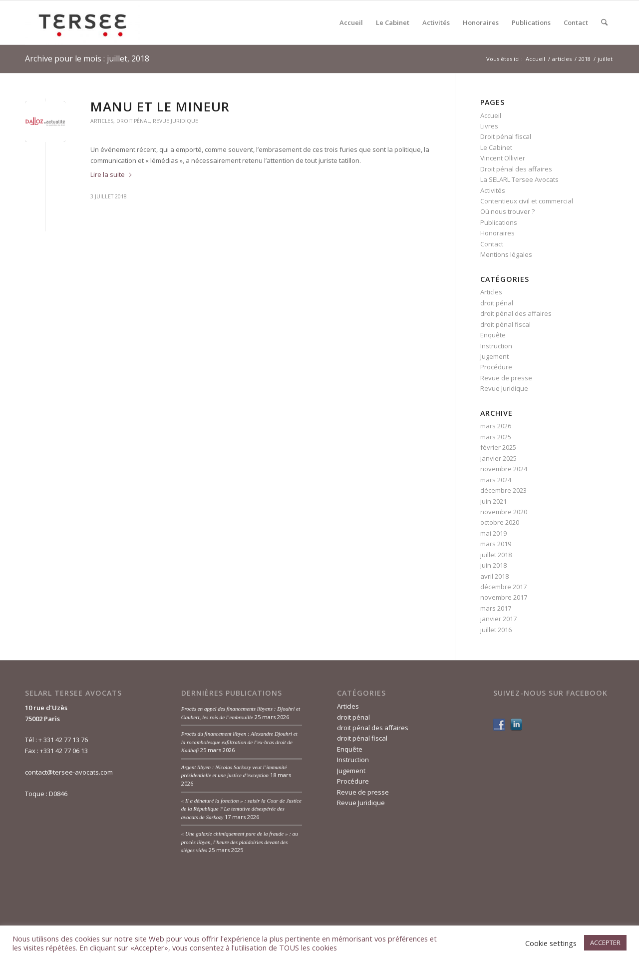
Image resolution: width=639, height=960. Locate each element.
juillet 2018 (496, 554)
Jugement (494, 356)
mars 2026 (495, 425)
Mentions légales (506, 254)
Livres (489, 125)
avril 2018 (494, 576)
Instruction (496, 345)
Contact (491, 243)
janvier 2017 (498, 618)
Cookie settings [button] (551, 943)
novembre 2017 (503, 597)
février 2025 (498, 447)
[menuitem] (351, 22)
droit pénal (133, 120)
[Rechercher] (604, 22)
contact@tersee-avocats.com (69, 772)
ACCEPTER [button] (605, 942)
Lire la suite (111, 174)
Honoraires (497, 232)
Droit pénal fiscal (505, 136)
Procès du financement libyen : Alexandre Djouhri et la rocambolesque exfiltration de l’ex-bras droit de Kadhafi (239, 742)
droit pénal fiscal (505, 324)
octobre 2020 (499, 522)
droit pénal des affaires (516, 313)
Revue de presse (506, 377)
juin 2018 (493, 565)
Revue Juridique (175, 120)
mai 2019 (493, 533)
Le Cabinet (496, 147)
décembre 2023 (503, 490)
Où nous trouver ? (507, 211)
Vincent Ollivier (502, 157)
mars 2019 (495, 543)
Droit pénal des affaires (516, 168)
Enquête (493, 334)
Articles (101, 120)
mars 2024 (495, 479)
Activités (492, 190)
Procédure (496, 366)
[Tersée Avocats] (82, 22)
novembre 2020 (503, 511)
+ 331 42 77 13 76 (63, 739)
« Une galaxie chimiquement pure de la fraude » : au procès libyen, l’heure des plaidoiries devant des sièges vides (239, 842)
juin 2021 (493, 501)
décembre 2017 (503, 586)
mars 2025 (495, 436)
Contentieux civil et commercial (526, 200)
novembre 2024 (503, 468)
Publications (498, 222)
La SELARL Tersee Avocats (519, 179)
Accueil (490, 115)
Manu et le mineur (160, 106)
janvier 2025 (498, 458)
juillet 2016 (496, 629)
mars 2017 (495, 608)
